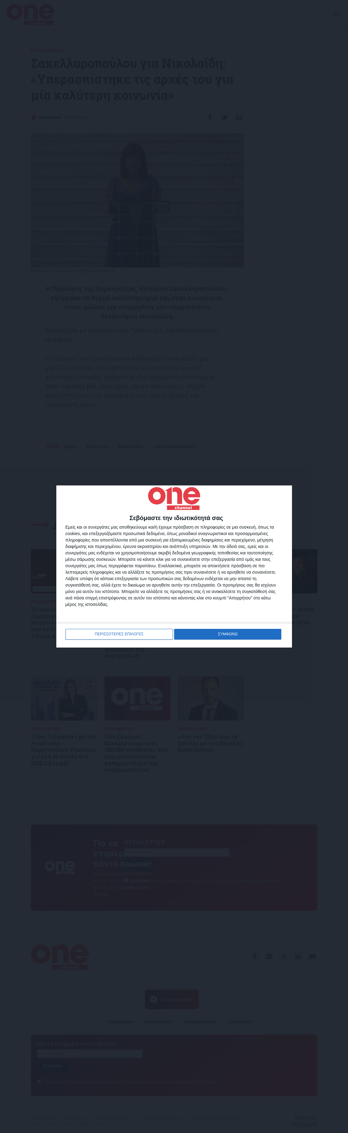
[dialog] (174, 566)
